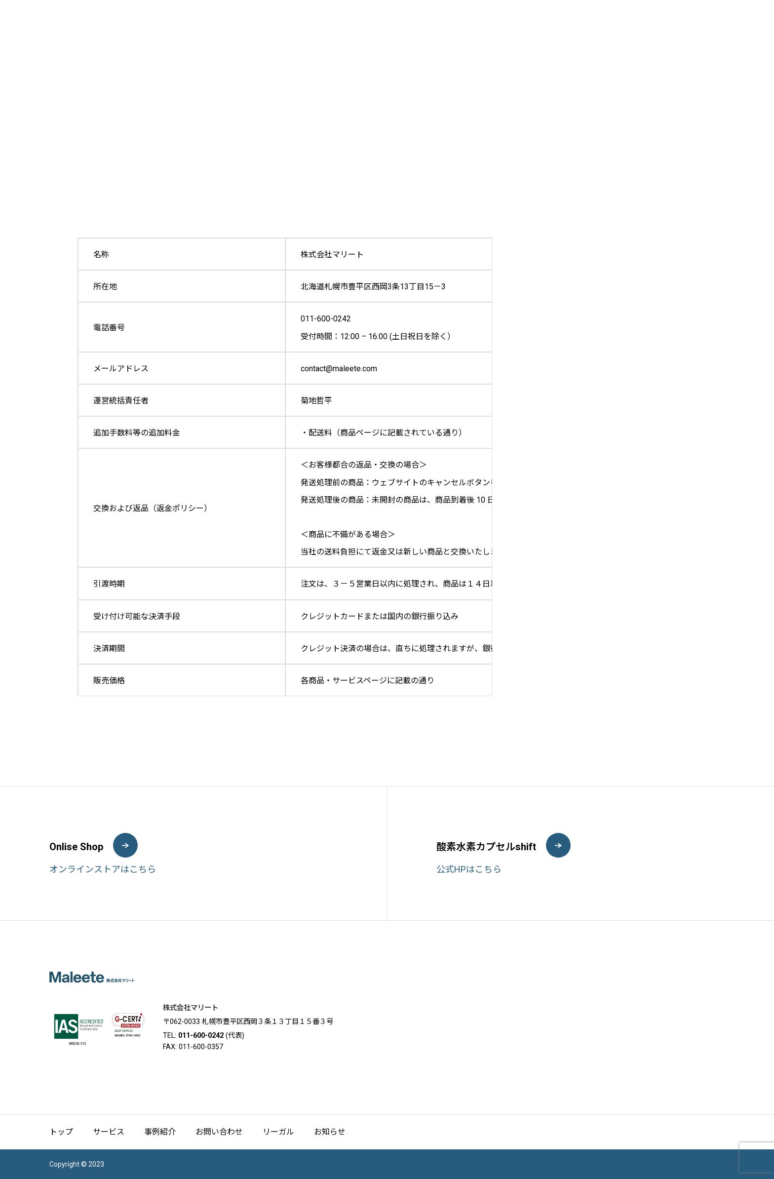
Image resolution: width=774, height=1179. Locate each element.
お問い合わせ (219, 1132)
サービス (108, 1132)
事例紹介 (160, 1132)
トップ (61, 1132)
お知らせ (330, 1132)
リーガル (278, 1132)
